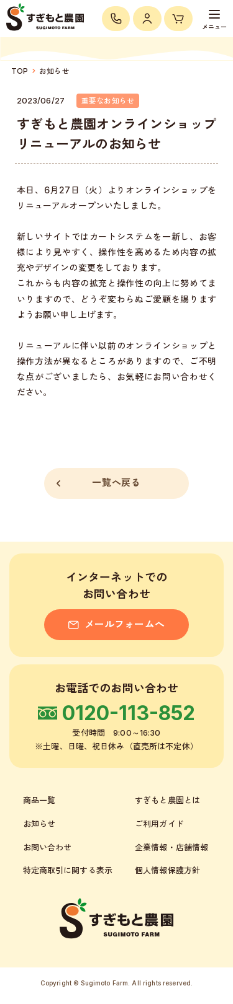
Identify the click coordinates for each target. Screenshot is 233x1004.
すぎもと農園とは (167, 800)
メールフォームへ (116, 624)
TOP (19, 71)
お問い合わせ (47, 847)
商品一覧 (39, 800)
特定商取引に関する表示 (68, 870)
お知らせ (54, 71)
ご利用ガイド (159, 824)
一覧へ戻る (98, 482)
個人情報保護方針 (167, 870)
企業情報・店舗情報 (171, 847)
